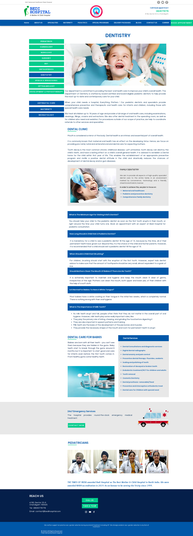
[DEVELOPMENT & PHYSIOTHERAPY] (46, 92)
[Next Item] (165, 461)
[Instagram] (86, 512)
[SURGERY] (46, 58)
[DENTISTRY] (46, 75)
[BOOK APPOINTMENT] (182, 23)
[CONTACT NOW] (76, 425)
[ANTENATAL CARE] (46, 103)
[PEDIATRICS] (46, 41)
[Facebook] (166, 2)
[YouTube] (162, 2)
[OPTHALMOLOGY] (46, 86)
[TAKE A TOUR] (90, 506)
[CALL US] (90, 500)
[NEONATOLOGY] (46, 115)
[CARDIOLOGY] (46, 47)
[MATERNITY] (46, 109)
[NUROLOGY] (46, 52)
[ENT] (46, 63)
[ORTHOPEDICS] (46, 69)
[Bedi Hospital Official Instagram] (158, 2)
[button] (53, 22)
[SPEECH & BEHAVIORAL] (46, 80)
